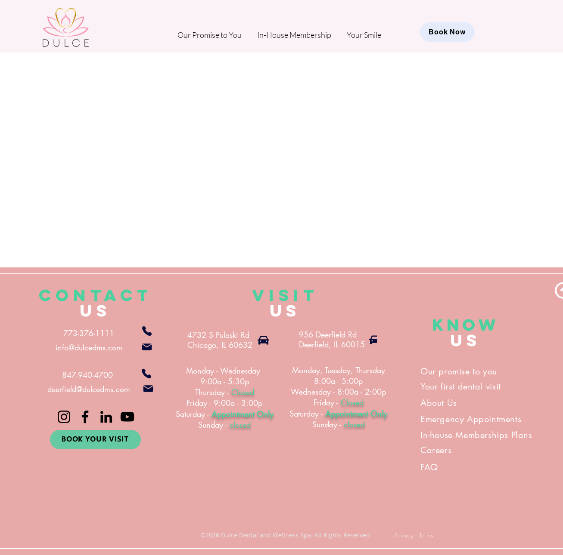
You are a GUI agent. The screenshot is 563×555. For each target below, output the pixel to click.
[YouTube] (127, 416)
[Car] (263, 340)
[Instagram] (64, 416)
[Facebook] (85, 416)
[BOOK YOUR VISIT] (95, 439)
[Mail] (146, 347)
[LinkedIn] (106, 416)
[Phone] (146, 331)
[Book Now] (447, 32)
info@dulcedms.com (89, 347)
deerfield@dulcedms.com (88, 389)
